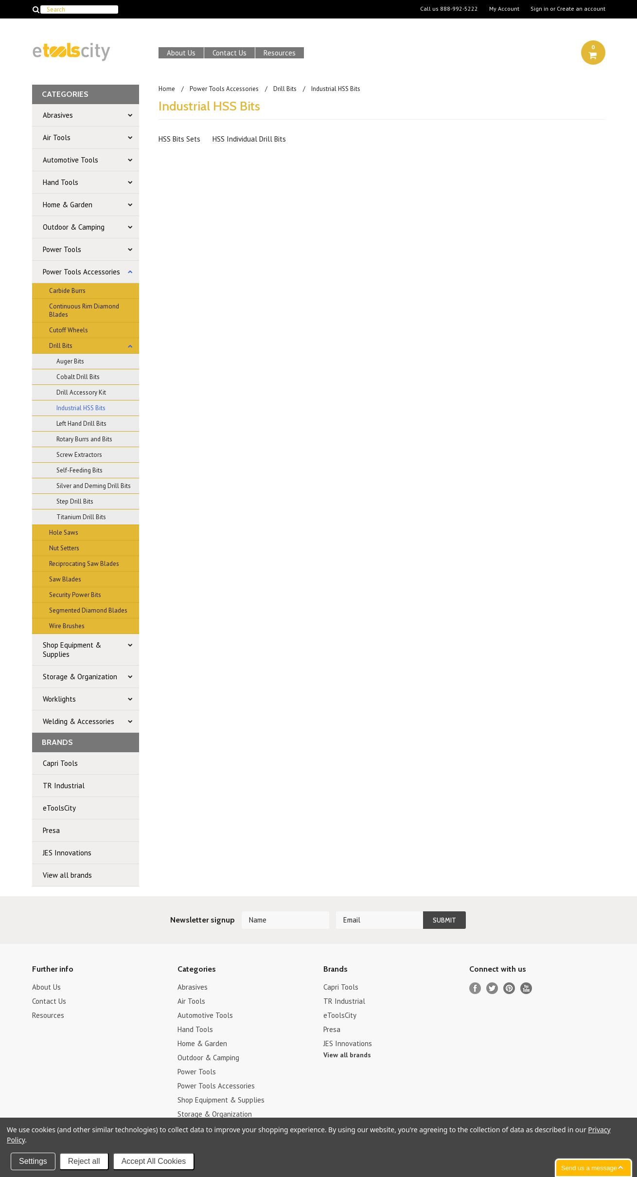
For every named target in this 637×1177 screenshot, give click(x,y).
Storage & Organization (80, 676)
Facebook (475, 988)
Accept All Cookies (154, 1161)
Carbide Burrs (67, 291)
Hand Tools (60, 182)
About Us (181, 52)
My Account (504, 8)
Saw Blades (65, 579)
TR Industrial (64, 785)
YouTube (526, 988)
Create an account (581, 8)
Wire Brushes (67, 626)
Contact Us (229, 52)
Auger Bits (70, 361)
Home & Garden (67, 204)
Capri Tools (60, 763)
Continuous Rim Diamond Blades (84, 310)
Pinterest (509, 988)
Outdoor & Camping (74, 227)
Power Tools (62, 249)
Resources (280, 52)
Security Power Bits (75, 595)
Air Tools (57, 137)
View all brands (67, 875)
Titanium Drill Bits (81, 517)
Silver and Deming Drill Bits (93, 486)
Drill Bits (60, 346)
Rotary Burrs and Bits (84, 439)
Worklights (59, 699)
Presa (51, 830)
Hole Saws (63, 532)
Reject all (84, 1161)
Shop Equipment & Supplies (72, 649)
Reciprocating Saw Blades (84, 564)
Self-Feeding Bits (79, 470)
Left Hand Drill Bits (81, 423)
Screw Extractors (79, 455)
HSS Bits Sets (179, 139)
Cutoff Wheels (68, 330)
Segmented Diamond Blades (88, 610)
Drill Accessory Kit (81, 392)
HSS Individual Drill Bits (249, 139)
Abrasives (58, 115)
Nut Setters (64, 548)
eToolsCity (59, 808)
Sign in (540, 8)
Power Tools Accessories (81, 271)
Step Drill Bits (74, 501)
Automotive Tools (70, 159)
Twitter (492, 988)
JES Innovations (67, 852)
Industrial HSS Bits (81, 408)
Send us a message (589, 1168)
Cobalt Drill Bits (78, 377)
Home (167, 89)
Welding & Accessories (78, 721)
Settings (33, 1161)
